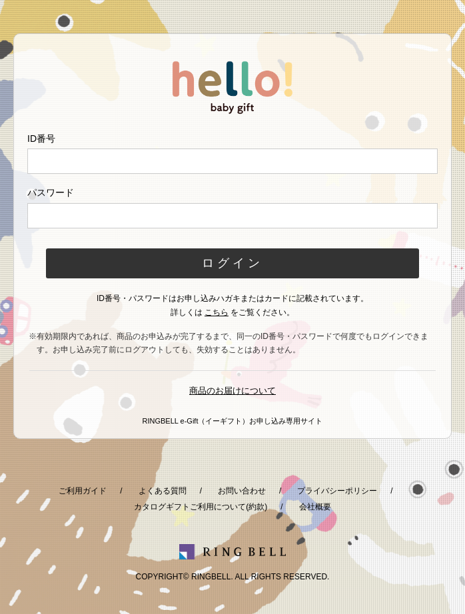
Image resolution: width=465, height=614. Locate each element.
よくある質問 (163, 491)
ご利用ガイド (83, 491)
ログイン (232, 263)
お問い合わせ (242, 491)
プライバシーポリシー (337, 491)
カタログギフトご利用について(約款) (200, 507)
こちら (217, 312)
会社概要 (315, 507)
